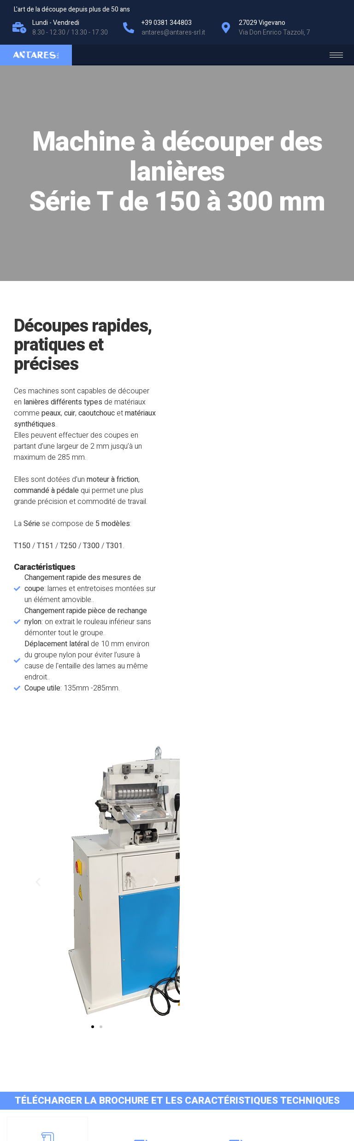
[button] (258, 664)
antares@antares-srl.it (300, 1073)
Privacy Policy (38, 1086)
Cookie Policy (84, 1086)
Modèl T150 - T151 (133, 910)
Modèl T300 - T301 (310, 910)
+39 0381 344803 (306, 1084)
